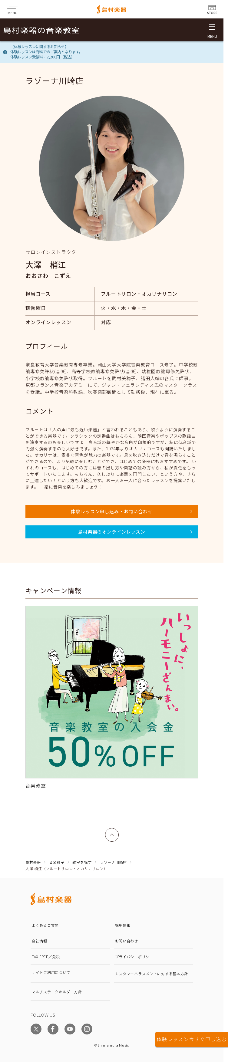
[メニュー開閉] (212, 29)
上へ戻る (112, 831)
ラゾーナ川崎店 (113, 862)
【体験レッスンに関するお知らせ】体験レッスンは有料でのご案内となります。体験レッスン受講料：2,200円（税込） (46, 52)
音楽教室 (56, 862)
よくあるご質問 (45, 925)
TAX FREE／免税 (46, 956)
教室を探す (82, 862)
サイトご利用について (51, 972)
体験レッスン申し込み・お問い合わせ (111, 511)
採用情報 (123, 925)
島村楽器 (33, 862)
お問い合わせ (126, 940)
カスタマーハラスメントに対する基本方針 (151, 973)
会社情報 (39, 940)
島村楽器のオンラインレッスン (111, 531)
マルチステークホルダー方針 (57, 991)
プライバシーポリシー (134, 956)
